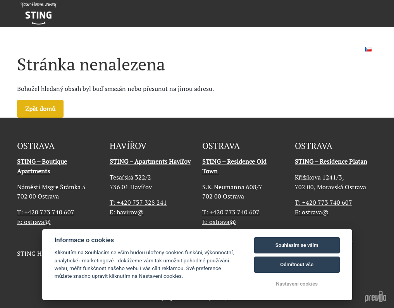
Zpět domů (40, 108)
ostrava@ (37, 221)
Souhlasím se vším (296, 245)
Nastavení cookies (297, 284)
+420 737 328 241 (138, 202)
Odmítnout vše (296, 264)
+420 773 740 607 (45, 212)
